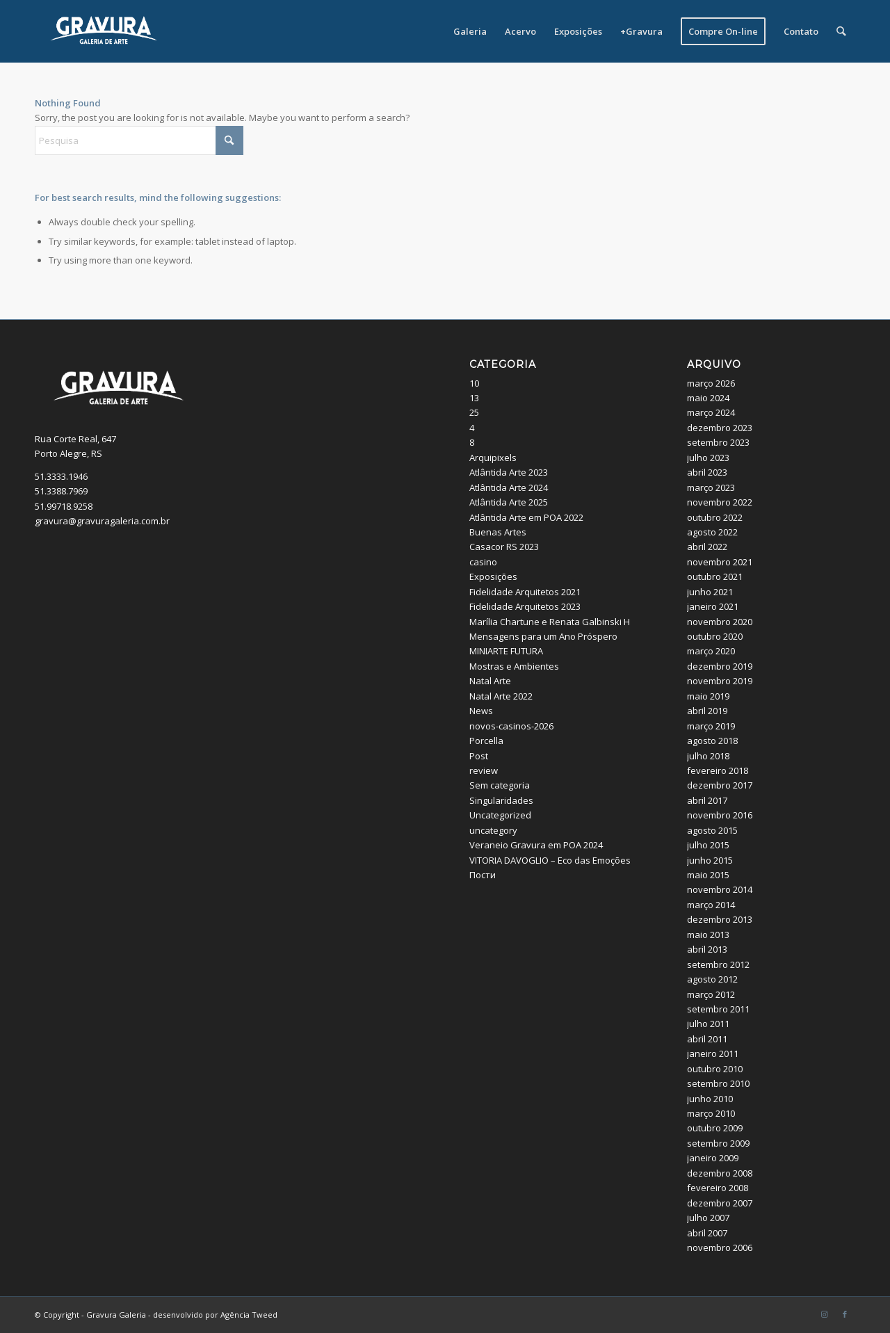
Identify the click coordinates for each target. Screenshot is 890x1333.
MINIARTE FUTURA (506, 651)
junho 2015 (710, 860)
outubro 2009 (715, 1128)
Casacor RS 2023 (504, 546)
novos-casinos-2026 (511, 726)
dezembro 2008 (719, 1173)
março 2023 (711, 487)
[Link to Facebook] (844, 1314)
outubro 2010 (715, 1069)
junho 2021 (710, 591)
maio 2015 (708, 875)
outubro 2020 (715, 636)
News (481, 710)
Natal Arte (490, 680)
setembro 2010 (718, 1083)
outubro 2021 (715, 576)
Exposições (493, 576)
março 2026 (711, 383)
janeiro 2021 (712, 606)
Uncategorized (500, 815)
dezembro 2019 (719, 666)
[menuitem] (470, 31)
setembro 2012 (718, 964)
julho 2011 (708, 1023)
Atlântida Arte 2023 (508, 472)
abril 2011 (707, 1039)
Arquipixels (493, 457)
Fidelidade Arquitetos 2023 (525, 606)
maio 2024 (708, 397)
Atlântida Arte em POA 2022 (526, 517)
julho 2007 (708, 1217)
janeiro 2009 (712, 1158)
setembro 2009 (718, 1143)
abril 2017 (707, 800)
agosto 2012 (712, 979)
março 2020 (711, 651)
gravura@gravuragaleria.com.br (102, 521)
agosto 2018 (712, 740)
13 (474, 397)
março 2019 (711, 726)
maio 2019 (708, 696)
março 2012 (711, 994)
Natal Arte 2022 (501, 696)
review (483, 770)
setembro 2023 (718, 442)
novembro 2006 (719, 1247)
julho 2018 (708, 756)
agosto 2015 (712, 830)
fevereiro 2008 (717, 1187)
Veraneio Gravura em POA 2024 (536, 845)
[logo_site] (104, 31)
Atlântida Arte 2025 (508, 502)
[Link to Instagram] (824, 1314)
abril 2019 (707, 710)
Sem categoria (499, 785)
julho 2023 (708, 457)
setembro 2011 (718, 1009)
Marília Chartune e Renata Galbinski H (549, 621)
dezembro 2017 (719, 785)
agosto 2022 (712, 532)
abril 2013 (707, 949)
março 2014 (711, 904)
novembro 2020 (719, 621)
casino (483, 562)
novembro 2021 (719, 562)
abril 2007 (707, 1233)
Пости (482, 875)
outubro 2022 (715, 517)
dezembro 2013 (719, 919)
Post (478, 756)
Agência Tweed (248, 1314)
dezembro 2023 (719, 427)
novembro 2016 (719, 815)
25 (474, 412)
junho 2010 (710, 1098)
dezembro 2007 (719, 1203)
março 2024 (711, 412)
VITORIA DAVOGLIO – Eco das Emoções (550, 860)
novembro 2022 (719, 502)
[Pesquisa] (841, 31)
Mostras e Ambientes (514, 666)
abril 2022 (707, 546)
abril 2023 (707, 472)
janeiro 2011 (712, 1053)
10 (474, 383)
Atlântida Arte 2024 (508, 487)
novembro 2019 (719, 680)
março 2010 (711, 1113)
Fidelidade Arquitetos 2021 (525, 591)
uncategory (493, 830)
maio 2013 (708, 934)
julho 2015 (708, 845)
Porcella (486, 740)
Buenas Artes (497, 532)
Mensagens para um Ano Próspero (543, 636)
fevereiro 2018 (717, 770)
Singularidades (501, 800)
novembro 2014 (719, 889)
